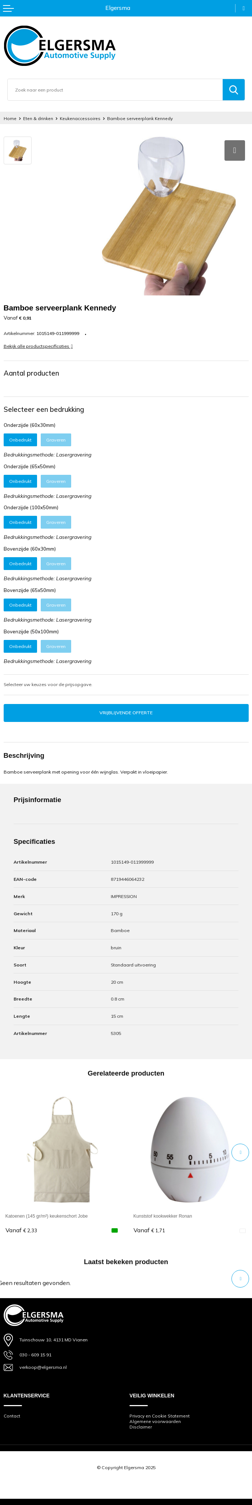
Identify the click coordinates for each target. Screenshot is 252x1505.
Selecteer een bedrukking (44, 409)
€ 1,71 (149, 1230)
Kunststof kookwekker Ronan (163, 1216)
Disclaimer (140, 1427)
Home (10, 118)
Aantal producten (31, 373)
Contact (12, 1416)
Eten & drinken (38, 118)
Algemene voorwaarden (155, 1421)
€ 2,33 (21, 1230)
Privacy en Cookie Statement (159, 1416)
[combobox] (115, 89)
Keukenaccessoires (80, 118)
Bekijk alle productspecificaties (38, 346)
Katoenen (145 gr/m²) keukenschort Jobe (47, 1216)
